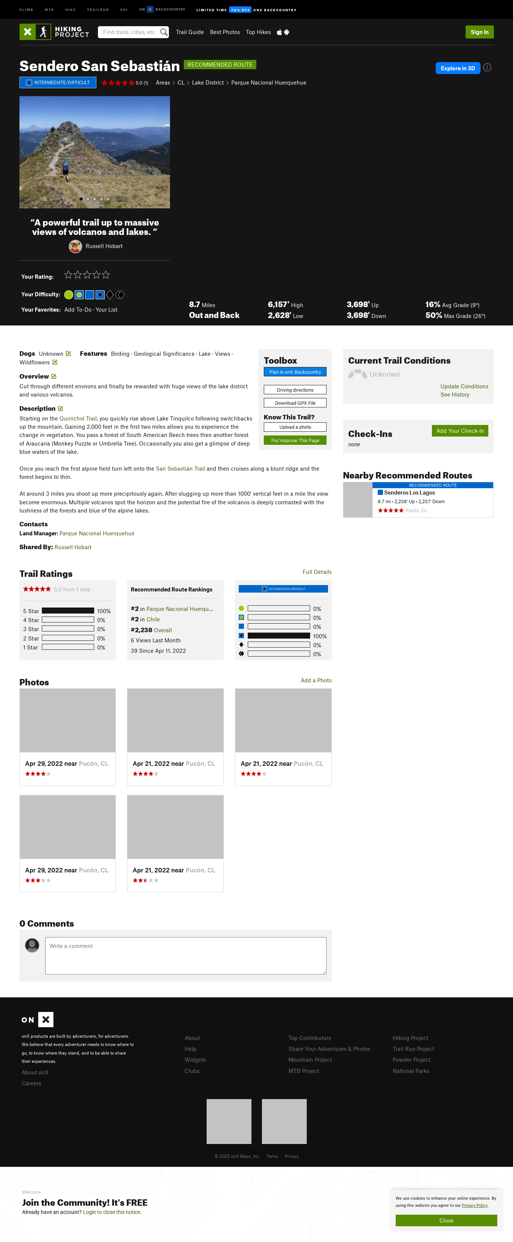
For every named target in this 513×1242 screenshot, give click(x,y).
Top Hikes (258, 31)
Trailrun (98, 9)
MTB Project (303, 1070)
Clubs (192, 1070)
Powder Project (411, 1059)
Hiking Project (410, 1037)
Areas (163, 82)
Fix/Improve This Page (295, 440)
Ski (124, 9)
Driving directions (295, 390)
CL (181, 82)
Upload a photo (295, 427)
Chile (153, 619)
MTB (49, 9)
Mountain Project (310, 1059)
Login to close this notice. (112, 1212)
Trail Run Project (413, 1048)
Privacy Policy (475, 1205)
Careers (31, 1083)
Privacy (292, 1156)
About (192, 1037)
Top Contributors (309, 1037)
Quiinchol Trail (78, 418)
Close (446, 1220)
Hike (70, 9)
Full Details (317, 571)
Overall (163, 630)
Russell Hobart (104, 245)
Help (191, 1048)
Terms (272, 1156)
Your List (106, 309)
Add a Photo (316, 680)
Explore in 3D (458, 68)
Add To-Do (78, 309)
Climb (26, 9)
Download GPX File (295, 403)
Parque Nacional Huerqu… (179, 608)
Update (464, 386)
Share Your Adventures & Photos (329, 1048)
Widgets (195, 1059)
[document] (446, 1210)
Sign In (480, 31)
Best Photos (225, 31)
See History (455, 394)
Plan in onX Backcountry (295, 372)
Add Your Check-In (460, 430)
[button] (26, 152)
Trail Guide (190, 31)
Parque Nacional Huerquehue (268, 82)
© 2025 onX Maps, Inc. (237, 1156)
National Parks (411, 1070)
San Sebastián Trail (180, 468)
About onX (35, 1072)
